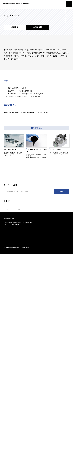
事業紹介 (26, 437)
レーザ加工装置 (12, 223)
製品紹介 (13, 379)
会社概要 (26, 425)
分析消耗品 (10, 300)
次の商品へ (59, 122)
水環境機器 (10, 330)
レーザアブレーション (14, 217)
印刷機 (8, 241)
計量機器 (9, 336)
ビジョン (6, 421)
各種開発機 (10, 235)
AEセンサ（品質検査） (14, 359)
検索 (61, 195)
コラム (50, 426)
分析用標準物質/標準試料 (15, 277)
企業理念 (7, 429)
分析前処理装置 (12, 282)
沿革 (25, 429)
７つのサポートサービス (15, 271)
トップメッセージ (9, 425)
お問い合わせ (52, 435)
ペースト (9, 259)
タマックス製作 (12, 247)
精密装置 (9, 211)
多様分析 (9, 265)
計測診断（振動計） (13, 348)
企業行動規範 (8, 444)
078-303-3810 (11, 401)
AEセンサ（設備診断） (14, 353)
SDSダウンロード (12, 306)
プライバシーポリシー (63, 452)
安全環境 (9, 312)
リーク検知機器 (12, 342)
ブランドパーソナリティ (11, 440)
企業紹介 (26, 421)
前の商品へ (13, 122)
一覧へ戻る (36, 122)
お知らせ (51, 421)
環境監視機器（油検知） (15, 324)
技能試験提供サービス (14, 294)
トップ (6, 379)
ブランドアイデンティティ (12, 436)
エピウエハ (10, 229)
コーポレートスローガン (11, 433)
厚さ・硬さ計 (11, 371)
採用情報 (51, 430)
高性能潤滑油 (11, 365)
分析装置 (9, 288)
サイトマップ (51, 452)
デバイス (9, 253)
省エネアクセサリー (13, 318)
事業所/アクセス (28, 433)
